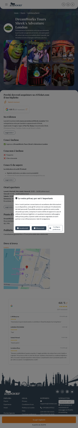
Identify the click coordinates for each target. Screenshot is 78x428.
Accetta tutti (22, 228)
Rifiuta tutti (39, 228)
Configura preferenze (54, 228)
